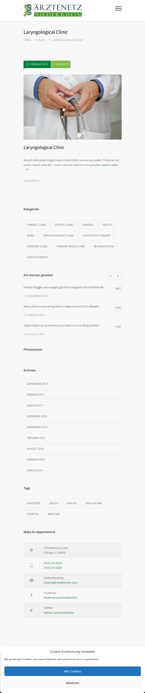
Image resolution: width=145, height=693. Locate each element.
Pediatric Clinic (37, 246)
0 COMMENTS (60, 64)
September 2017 (37, 384)
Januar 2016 (35, 470)
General (88, 225)
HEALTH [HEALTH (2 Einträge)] (72, 503)
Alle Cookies (72, 671)
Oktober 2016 (36, 438)
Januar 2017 (35, 405)
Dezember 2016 (37, 416)
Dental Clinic (64, 225)
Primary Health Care (71, 246)
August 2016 (35, 449)
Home (27, 40)
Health (107, 225)
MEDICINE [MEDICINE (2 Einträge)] (54, 514)
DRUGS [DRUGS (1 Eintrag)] (53, 503)
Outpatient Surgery (96, 235)
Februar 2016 (36, 459)
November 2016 (37, 427)
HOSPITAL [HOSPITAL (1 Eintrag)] (33, 514)
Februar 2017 (36, 394)
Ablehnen (72, 683)
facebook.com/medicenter (60, 597)
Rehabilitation (104, 246)
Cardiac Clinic (36, 225)
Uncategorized (37, 257)
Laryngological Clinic (44, 147)
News (30, 235)
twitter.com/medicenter (59, 613)
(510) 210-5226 (53, 568)
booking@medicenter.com (60, 582)
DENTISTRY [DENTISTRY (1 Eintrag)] (33, 503)
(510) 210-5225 (53, 563)
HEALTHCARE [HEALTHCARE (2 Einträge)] (94, 503)
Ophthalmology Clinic (58, 235)
